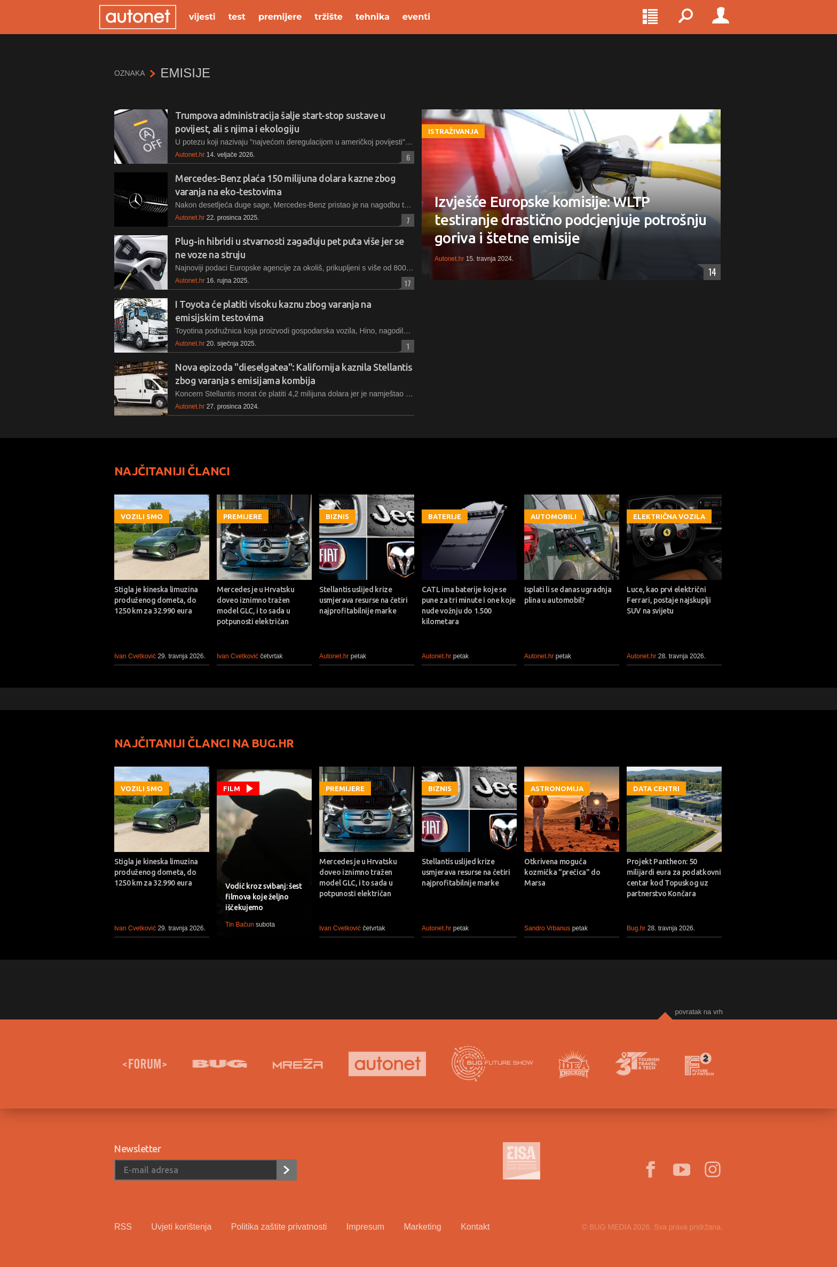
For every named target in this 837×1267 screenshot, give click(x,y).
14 (710, 272)
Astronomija (557, 788)
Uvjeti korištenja (181, 1226)
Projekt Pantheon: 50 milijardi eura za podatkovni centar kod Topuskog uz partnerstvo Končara (674, 877)
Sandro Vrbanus (547, 928)
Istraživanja (453, 131)
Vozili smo (142, 516)
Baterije (444, 516)
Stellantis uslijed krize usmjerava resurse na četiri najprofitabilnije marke (363, 600)
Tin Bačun (239, 924)
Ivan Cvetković (135, 656)
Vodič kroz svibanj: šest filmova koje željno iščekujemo (263, 897)
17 (406, 283)
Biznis (337, 516)
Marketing (422, 1226)
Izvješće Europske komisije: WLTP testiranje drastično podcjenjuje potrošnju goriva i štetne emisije (571, 219)
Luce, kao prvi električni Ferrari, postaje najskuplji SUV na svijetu (669, 600)
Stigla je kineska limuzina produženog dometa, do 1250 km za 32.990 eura (156, 600)
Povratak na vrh (699, 1012)
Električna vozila (669, 516)
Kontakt (475, 1226)
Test (251, 27)
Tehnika (387, 27)
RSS (123, 1226)
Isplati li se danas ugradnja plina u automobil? (567, 594)
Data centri (656, 788)
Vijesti (217, 27)
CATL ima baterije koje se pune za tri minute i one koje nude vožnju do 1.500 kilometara (469, 605)
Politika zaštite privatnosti (279, 1226)
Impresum (365, 1226)
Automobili (554, 516)
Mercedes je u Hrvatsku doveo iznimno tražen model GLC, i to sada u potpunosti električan (255, 605)
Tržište (343, 27)
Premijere (295, 27)
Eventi (431, 27)
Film (231, 788)
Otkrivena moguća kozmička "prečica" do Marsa (562, 872)
